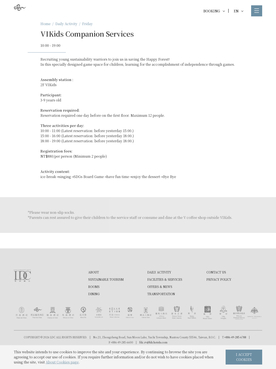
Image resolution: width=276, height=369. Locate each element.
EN (238, 11)
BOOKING (214, 11)
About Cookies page (62, 362)
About (93, 287)
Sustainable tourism (106, 294)
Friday (87, 23)
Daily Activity (66, 23)
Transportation (161, 308)
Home (45, 23)
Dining (94, 308)
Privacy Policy (218, 294)
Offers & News (159, 301)
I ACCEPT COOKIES (244, 357)
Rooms (94, 301)
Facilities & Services (164, 294)
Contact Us (216, 287)
